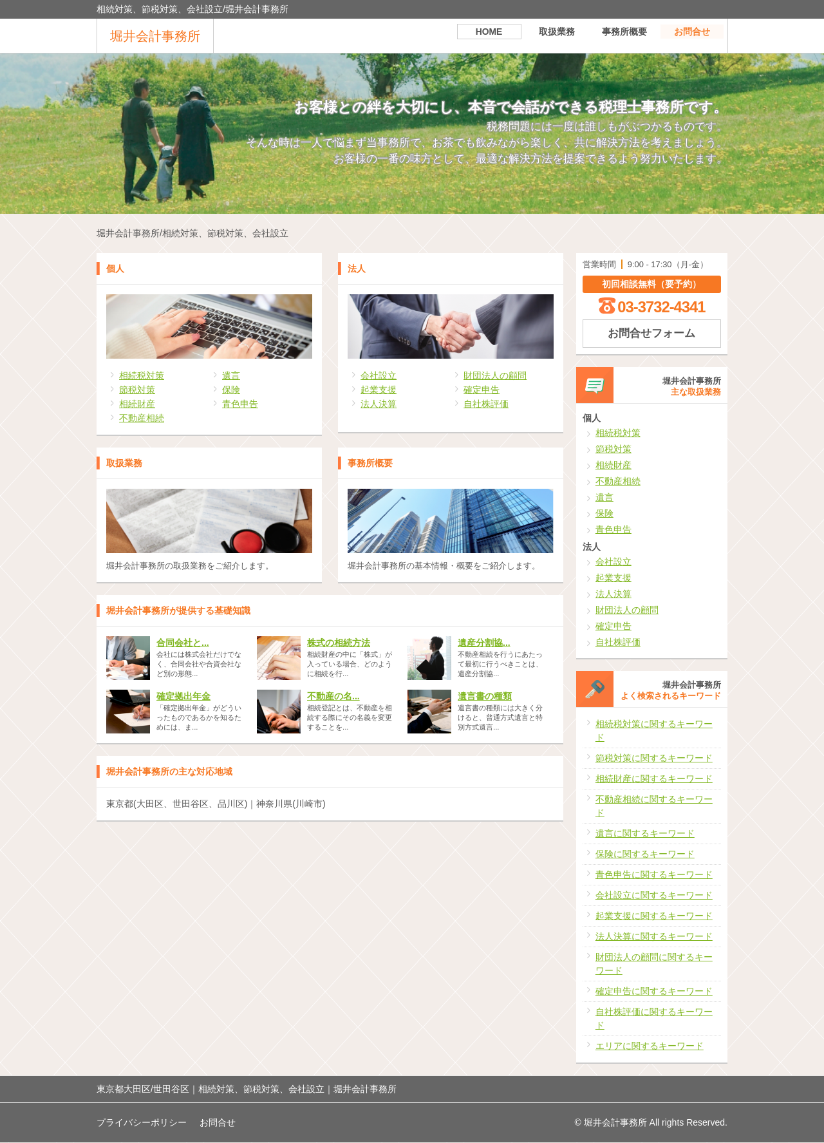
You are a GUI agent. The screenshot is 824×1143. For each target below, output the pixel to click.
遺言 (231, 375)
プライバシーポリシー (142, 1122)
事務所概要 (624, 35)
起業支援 (378, 389)
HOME (489, 35)
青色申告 (240, 404)
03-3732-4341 (661, 307)
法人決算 (378, 404)
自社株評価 (486, 404)
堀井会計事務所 (155, 36)
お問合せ (692, 35)
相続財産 (137, 404)
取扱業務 (557, 35)
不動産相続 (141, 418)
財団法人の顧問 (495, 375)
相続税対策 (141, 375)
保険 (231, 389)
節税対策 (137, 389)
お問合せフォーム (651, 333)
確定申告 (482, 389)
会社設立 (378, 375)
